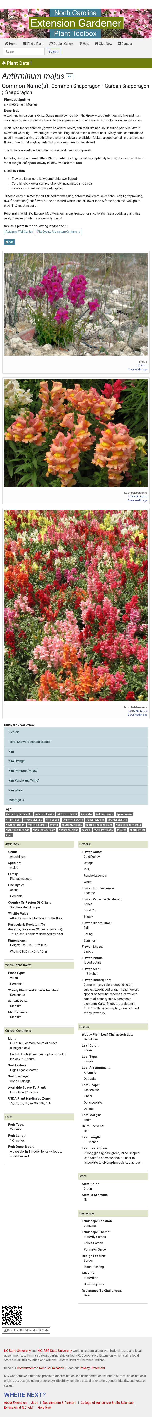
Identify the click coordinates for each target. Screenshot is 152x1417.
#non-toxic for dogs (17, 829)
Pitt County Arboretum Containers (58, 231)
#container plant (68, 829)
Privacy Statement (92, 1368)
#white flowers (104, 814)
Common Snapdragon (75, 86)
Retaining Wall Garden (19, 231)
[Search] (24, 51)
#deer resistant (95, 819)
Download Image (137, 369)
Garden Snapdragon (127, 86)
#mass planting (33, 819)
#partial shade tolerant (99, 824)
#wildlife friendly (103, 829)
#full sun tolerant (67, 814)
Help (84, 44)
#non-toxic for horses (128, 824)
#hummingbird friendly (19, 814)
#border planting (117, 819)
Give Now (103, 44)
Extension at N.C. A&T (19, 1407)
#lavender (86, 814)
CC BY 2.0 (142, 365)
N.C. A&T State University (54, 1351)
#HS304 (121, 829)
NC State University (17, 1351)
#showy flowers (44, 814)
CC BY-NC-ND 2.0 (137, 496)
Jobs (34, 1403)
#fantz (54, 824)
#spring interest (37, 824)
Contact (125, 44)
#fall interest (13, 819)
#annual (86, 829)
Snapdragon (18, 92)
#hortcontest (137, 829)
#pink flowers (124, 814)
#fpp (8, 835)
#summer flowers (73, 819)
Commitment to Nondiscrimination (40, 1368)
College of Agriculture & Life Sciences (107, 1403)
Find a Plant (33, 44)
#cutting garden (15, 824)
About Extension (15, 1403)
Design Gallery (61, 44)
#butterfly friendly (72, 824)
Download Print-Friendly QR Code (26, 1330)
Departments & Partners (59, 1403)
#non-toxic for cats (44, 829)
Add (9, 241)
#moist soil (52, 819)
